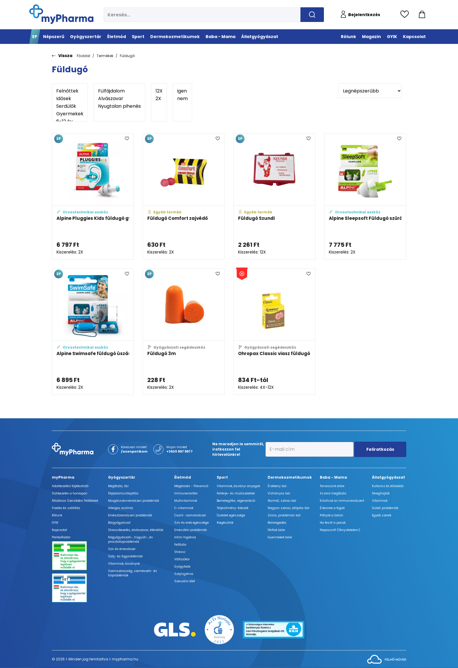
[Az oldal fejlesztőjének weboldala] (386, 658)
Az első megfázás (333, 493)
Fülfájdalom (119, 91)
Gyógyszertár (121, 477)
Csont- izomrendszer (190, 515)
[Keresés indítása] (312, 14)
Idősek (70, 98)
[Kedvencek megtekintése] (406, 14)
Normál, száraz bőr (282, 501)
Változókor (182, 559)
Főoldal (83, 55)
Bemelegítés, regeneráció (236, 501)
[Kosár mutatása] (422, 14)
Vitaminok (379, 501)
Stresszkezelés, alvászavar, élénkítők (135, 530)
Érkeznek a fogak (332, 508)
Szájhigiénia (183, 574)
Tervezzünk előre (332, 486)
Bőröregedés (277, 522)
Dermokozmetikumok (290, 477)
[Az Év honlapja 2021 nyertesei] (219, 629)
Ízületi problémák (385, 508)
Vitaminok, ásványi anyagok (238, 486)
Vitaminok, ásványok (124, 563)
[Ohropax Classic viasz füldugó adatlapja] (274, 331)
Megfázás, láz (118, 486)
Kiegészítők (225, 522)
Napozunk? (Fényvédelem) (340, 530)
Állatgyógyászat (388, 477)
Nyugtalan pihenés (119, 106)
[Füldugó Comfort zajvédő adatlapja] (184, 196)
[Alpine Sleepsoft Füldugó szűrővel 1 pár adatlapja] (365, 196)
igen (182, 91)
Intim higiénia (185, 537)
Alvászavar (119, 98)
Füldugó (127, 55)
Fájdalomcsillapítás (123, 493)
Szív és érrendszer (122, 549)
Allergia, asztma (120, 508)
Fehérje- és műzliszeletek (236, 493)
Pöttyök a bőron (331, 515)
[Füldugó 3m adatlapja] (184, 331)
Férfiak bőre (276, 530)
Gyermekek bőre (280, 537)
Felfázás (180, 544)
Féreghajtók (380, 493)
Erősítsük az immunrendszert (342, 501)
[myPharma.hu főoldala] (61, 14)
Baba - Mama (333, 477)
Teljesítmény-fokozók (232, 508)
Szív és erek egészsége (191, 522)
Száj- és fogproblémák (125, 556)
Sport (222, 477)
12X (159, 91)
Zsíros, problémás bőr (284, 515)
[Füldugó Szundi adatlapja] (274, 196)
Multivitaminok (185, 501)
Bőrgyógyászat (119, 522)
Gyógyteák (182, 566)
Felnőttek (70, 91)
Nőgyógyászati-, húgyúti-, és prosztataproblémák (130, 539)
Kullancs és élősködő (388, 486)
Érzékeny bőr (277, 486)
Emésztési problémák (190, 530)
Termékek (105, 55)
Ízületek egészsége (231, 515)
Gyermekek (70, 114)
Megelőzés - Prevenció (191, 486)
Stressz (179, 552)
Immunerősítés (186, 493)
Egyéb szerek (381, 515)
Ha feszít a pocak (333, 522)
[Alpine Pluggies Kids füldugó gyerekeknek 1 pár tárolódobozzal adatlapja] (93, 196)
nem (182, 98)
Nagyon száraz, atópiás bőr (289, 508)
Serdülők (70, 106)
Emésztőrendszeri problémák (130, 515)
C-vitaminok (183, 508)
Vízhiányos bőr (279, 493)
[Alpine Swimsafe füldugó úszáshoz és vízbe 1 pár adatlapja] (93, 331)
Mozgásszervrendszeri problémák (133, 501)
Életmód (182, 477)
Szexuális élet (184, 581)
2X (159, 98)
